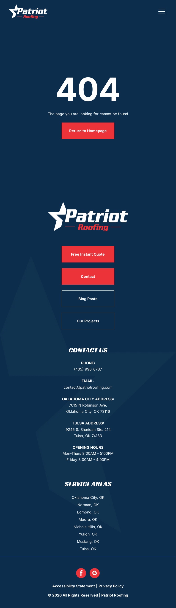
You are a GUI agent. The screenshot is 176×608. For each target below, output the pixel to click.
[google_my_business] (95, 573)
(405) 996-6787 (88, 369)
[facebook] (81, 573)
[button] (161, 11)
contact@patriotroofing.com (88, 387)
